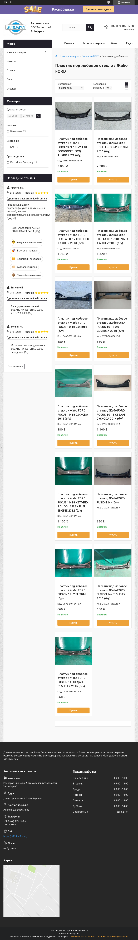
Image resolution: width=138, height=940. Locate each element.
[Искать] (90, 27)
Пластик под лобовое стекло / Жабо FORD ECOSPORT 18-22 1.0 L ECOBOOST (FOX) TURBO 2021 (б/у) (72, 147)
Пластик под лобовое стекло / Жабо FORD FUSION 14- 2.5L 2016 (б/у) (72, 592)
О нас (114, 43)
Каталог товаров (92, 43)
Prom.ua (84, 930)
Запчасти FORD (90, 56)
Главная (69, 43)
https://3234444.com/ (15, 836)
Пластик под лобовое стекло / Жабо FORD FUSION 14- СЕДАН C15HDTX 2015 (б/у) (72, 680)
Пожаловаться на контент (82, 937)
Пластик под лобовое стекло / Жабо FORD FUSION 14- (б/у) (112, 498)
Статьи (11, 70)
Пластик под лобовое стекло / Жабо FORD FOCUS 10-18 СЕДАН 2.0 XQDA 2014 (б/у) (112, 412)
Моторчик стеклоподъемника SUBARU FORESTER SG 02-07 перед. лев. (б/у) (28, 348)
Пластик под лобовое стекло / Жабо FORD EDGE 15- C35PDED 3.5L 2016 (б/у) (113, 145)
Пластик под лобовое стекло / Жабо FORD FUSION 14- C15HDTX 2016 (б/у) (112, 592)
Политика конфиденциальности (112, 937)
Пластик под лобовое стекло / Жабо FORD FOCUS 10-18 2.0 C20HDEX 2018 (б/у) (112, 325)
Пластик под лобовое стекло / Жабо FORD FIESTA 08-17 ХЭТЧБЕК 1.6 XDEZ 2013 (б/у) (73, 237)
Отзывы (11, 88)
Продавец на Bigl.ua (69, 933)
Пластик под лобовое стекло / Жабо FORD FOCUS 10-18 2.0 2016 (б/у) (72, 325)
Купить (74, 179)
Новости (11, 61)
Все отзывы (14, 366)
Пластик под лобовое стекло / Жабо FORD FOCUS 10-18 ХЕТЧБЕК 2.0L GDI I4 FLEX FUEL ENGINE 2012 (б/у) (72, 502)
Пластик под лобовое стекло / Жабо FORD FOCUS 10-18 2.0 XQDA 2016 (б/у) (72, 412)
